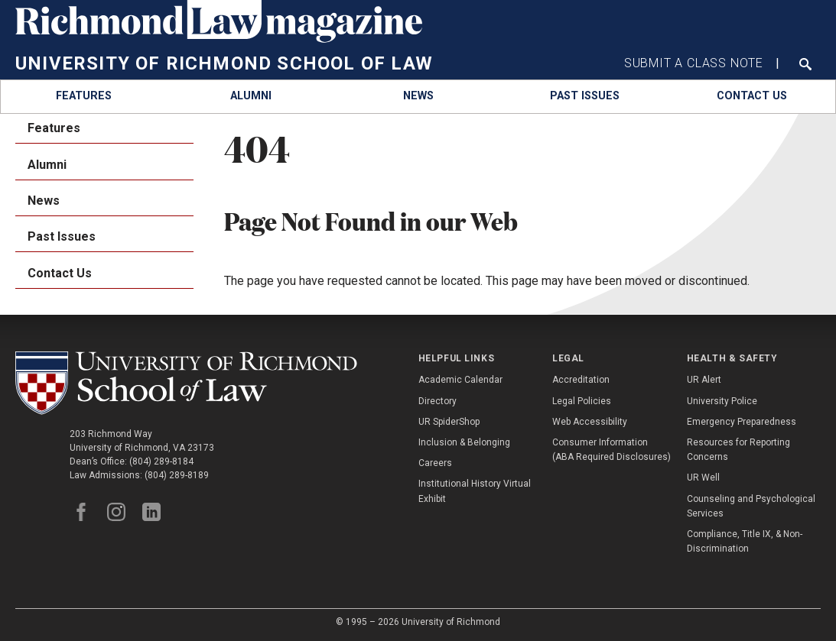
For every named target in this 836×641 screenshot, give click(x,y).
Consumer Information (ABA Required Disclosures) (611, 449)
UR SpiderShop (449, 421)
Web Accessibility (589, 421)
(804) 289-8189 (177, 475)
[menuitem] (84, 96)
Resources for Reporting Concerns (738, 449)
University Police (722, 401)
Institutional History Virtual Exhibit (474, 490)
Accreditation (581, 379)
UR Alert (704, 379)
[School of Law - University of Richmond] (186, 383)
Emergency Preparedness (741, 421)
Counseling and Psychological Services (751, 506)
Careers (435, 463)
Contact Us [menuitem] (60, 273)
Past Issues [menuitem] (62, 236)
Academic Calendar (460, 379)
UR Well (703, 477)
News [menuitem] (44, 200)
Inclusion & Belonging (464, 442)
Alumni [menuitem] (47, 164)
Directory (437, 401)
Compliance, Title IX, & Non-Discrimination (744, 541)
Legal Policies (581, 401)
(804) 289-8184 (161, 461)
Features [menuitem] (54, 128)
